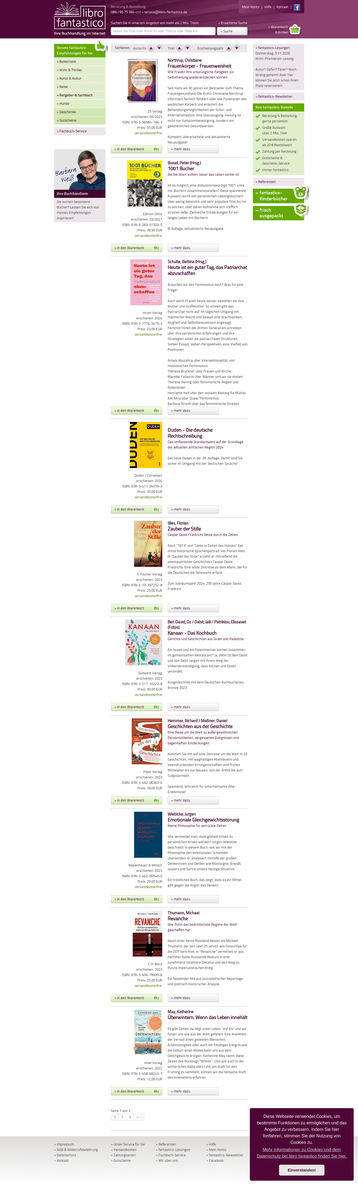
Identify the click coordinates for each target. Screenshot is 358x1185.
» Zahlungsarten (123, 1155)
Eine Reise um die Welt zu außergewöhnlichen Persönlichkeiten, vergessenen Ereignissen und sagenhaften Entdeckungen (203, 732)
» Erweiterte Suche (232, 23)
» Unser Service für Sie (128, 1144)
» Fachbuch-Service (72, 131)
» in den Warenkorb (136, 149)
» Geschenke (66, 112)
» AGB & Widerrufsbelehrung (76, 1150)
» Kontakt (61, 1160)
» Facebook (215, 1160)
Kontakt (283, 7)
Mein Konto (250, 7)
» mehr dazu (180, 149)
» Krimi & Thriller (69, 70)
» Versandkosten (124, 1150)
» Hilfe (211, 1144)
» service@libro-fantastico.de (164, 12)
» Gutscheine (67, 120)
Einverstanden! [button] (302, 1170)
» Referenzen (266, 182)
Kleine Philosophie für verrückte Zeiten (203, 820)
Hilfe (267, 7)
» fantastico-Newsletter (274, 96)
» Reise (62, 87)
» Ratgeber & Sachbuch (74, 95)
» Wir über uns (167, 1160)
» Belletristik (66, 62)
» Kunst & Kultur (69, 78)
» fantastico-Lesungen (273, 48)
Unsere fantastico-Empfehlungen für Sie (81, 49)
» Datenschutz (65, 1155)
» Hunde (63, 104)
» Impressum (64, 1144)
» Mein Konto (216, 1150)
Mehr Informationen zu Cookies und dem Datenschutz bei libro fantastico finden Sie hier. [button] (302, 1152)
